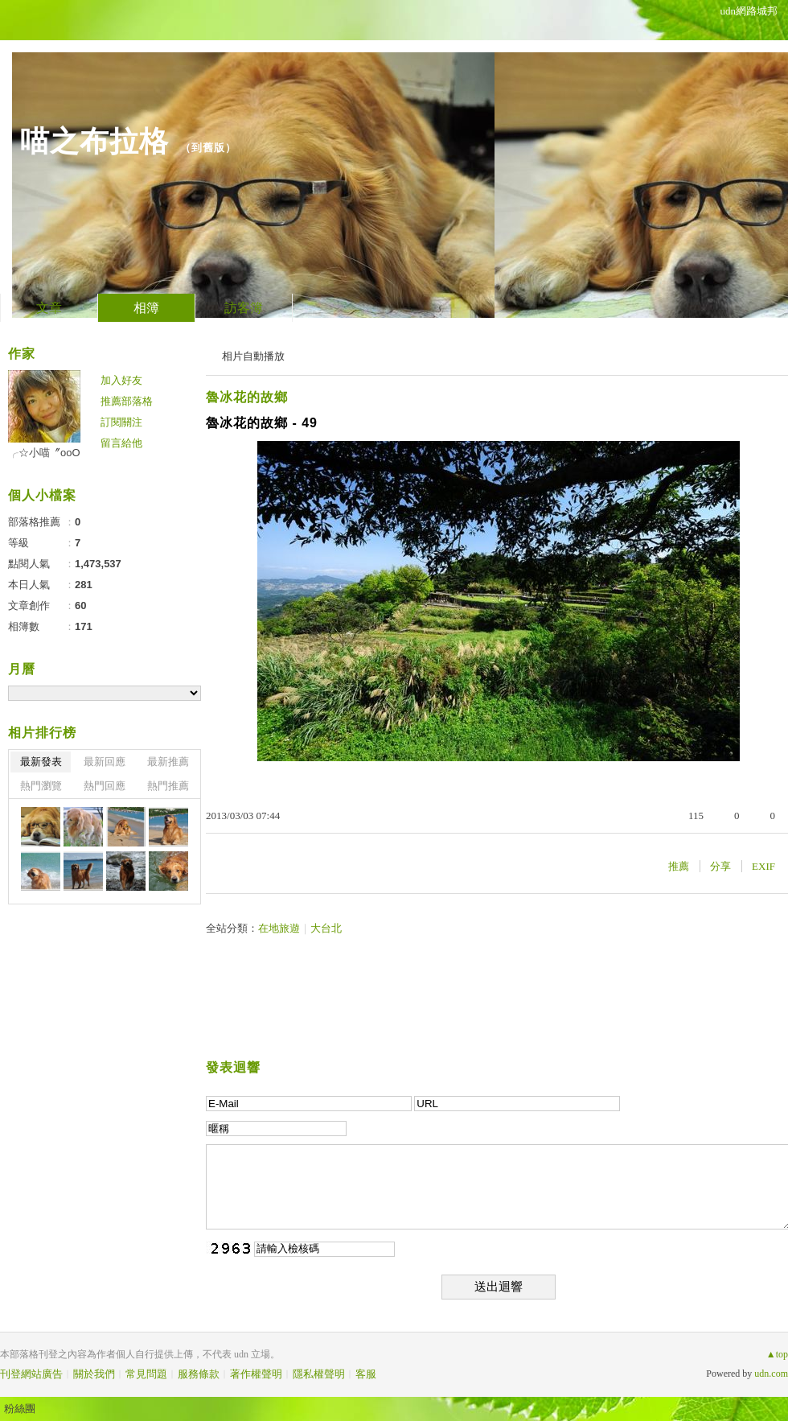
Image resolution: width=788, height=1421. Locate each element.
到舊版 (208, 148)
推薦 (678, 866)
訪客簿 (243, 308)
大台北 (326, 928)
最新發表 (41, 762)
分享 (720, 866)
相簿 (146, 308)
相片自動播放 (253, 356)
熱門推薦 (168, 786)
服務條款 (199, 1374)
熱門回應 (104, 786)
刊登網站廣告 (31, 1374)
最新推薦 (168, 762)
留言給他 (121, 443)
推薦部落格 (127, 401)
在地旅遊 (279, 928)
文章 (49, 308)
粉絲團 (19, 1408)
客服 (365, 1374)
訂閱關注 (121, 422)
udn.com (771, 1373)
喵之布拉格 (94, 141)
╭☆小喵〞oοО (44, 453)
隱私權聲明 (319, 1374)
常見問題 (146, 1374)
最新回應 (104, 762)
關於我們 (94, 1374)
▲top (777, 1354)
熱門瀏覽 (41, 786)
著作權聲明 (256, 1374)
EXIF (763, 866)
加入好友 (121, 380)
